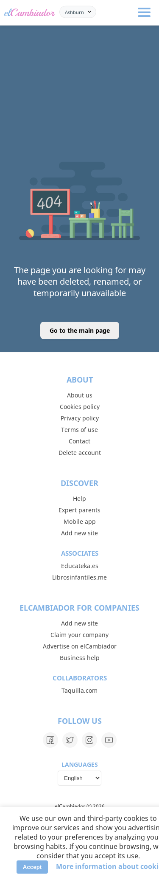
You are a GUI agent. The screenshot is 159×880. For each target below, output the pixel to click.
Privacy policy (80, 418)
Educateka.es (79, 566)
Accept (32, 867)
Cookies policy (80, 407)
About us (79, 395)
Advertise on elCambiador (80, 646)
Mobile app (80, 521)
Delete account (80, 453)
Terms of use (79, 430)
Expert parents (79, 510)
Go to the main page (80, 330)
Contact (79, 441)
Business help (80, 658)
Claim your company (79, 635)
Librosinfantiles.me (79, 577)
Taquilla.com (79, 690)
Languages (79, 764)
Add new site (79, 533)
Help (79, 498)
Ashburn (74, 12)
